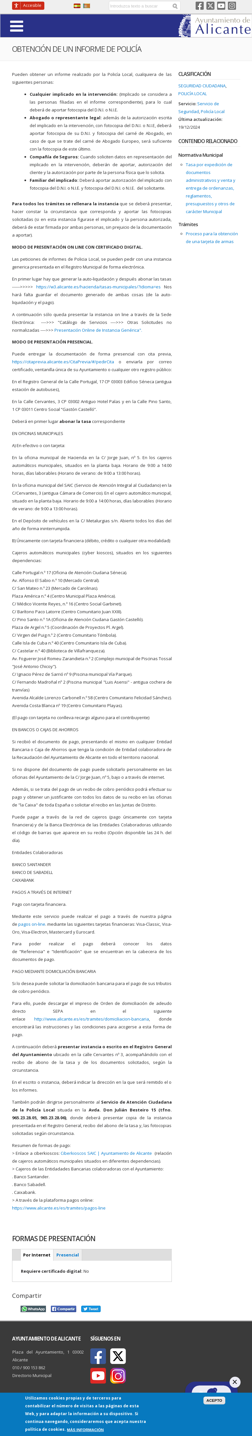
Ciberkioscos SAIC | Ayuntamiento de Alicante (106, 1153)
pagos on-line (31, 924)
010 (15, 1368)
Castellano (77, 6)
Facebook (200, 6)
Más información (85, 1430)
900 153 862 (34, 1368)
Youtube (221, 6)
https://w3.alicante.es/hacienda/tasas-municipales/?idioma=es (98, 287)
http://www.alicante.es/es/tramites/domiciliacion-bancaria (91, 1019)
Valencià (86, 6)
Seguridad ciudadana (202, 86)
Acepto (214, 1400)
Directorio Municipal (32, 1375)
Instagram (232, 6)
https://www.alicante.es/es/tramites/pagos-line (59, 1208)
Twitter (210, 6)
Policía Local (192, 93)
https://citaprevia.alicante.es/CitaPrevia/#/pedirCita (63, 362)
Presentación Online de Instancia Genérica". (98, 330)
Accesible (32, 5)
